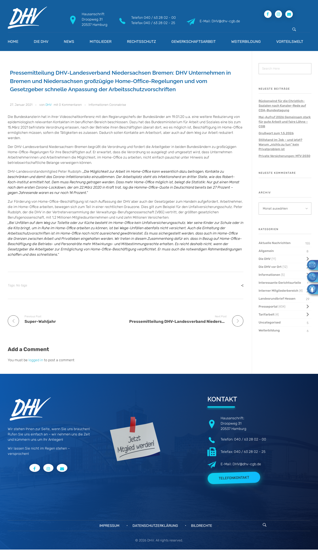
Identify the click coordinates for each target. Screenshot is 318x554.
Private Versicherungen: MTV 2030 (284, 156)
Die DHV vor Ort (270, 267)
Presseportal (268, 306)
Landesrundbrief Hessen (277, 299)
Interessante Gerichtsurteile (280, 283)
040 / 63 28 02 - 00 (160, 17)
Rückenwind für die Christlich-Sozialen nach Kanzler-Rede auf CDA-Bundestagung (282, 105)
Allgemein (266, 251)
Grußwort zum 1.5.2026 (276, 133)
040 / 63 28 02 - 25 (159, 23)
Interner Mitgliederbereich (278, 291)
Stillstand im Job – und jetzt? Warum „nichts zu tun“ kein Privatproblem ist (280, 144)
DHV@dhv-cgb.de (247, 464)
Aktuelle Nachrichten (275, 243)
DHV (48, 105)
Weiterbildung (269, 330)
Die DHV (265, 259)
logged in (36, 360)
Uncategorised (270, 322)
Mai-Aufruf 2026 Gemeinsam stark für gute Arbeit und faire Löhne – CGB (285, 121)
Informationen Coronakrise (107, 105)
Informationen (269, 275)
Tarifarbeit (266, 314)
